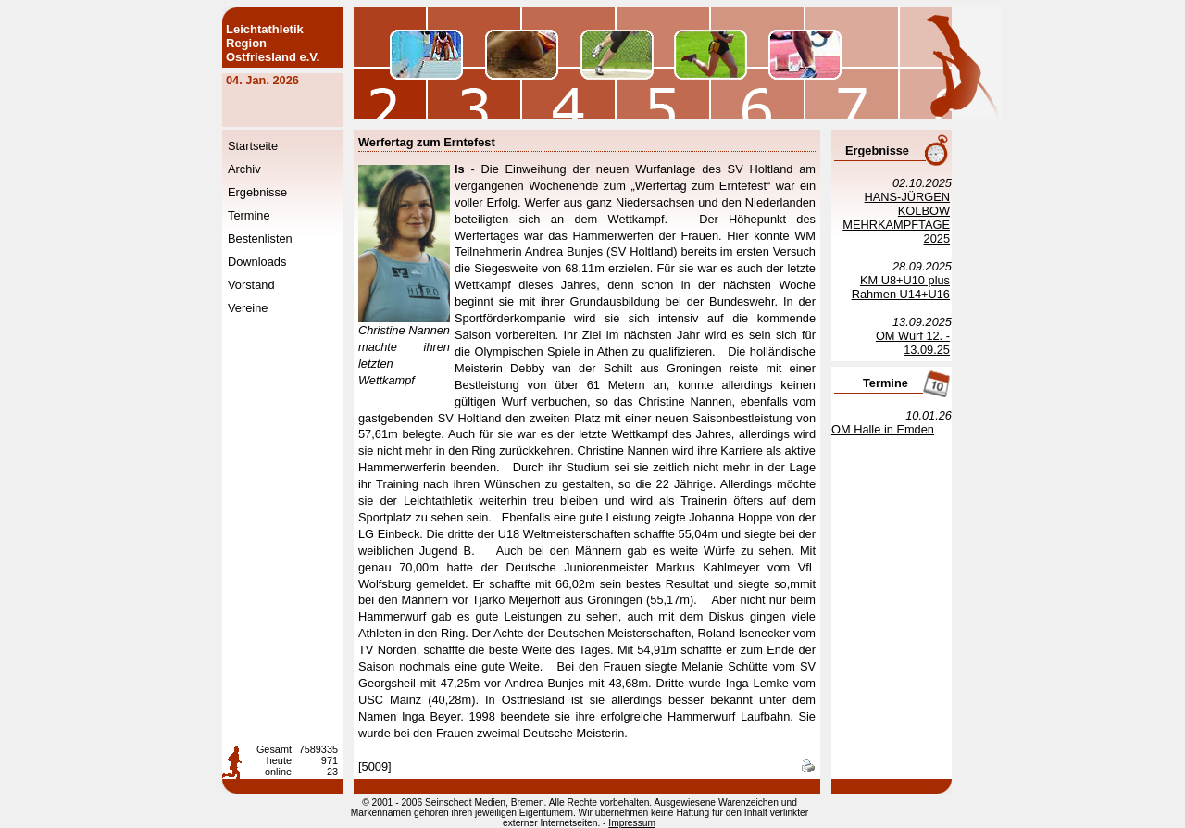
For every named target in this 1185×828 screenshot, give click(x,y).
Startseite (253, 146)
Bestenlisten (260, 238)
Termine (249, 215)
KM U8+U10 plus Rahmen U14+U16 (901, 287)
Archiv (244, 169)
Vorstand (251, 285)
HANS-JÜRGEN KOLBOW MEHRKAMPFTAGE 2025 (896, 217)
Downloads (257, 262)
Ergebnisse (257, 192)
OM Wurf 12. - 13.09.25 (913, 343)
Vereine (248, 308)
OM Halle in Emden (882, 429)
